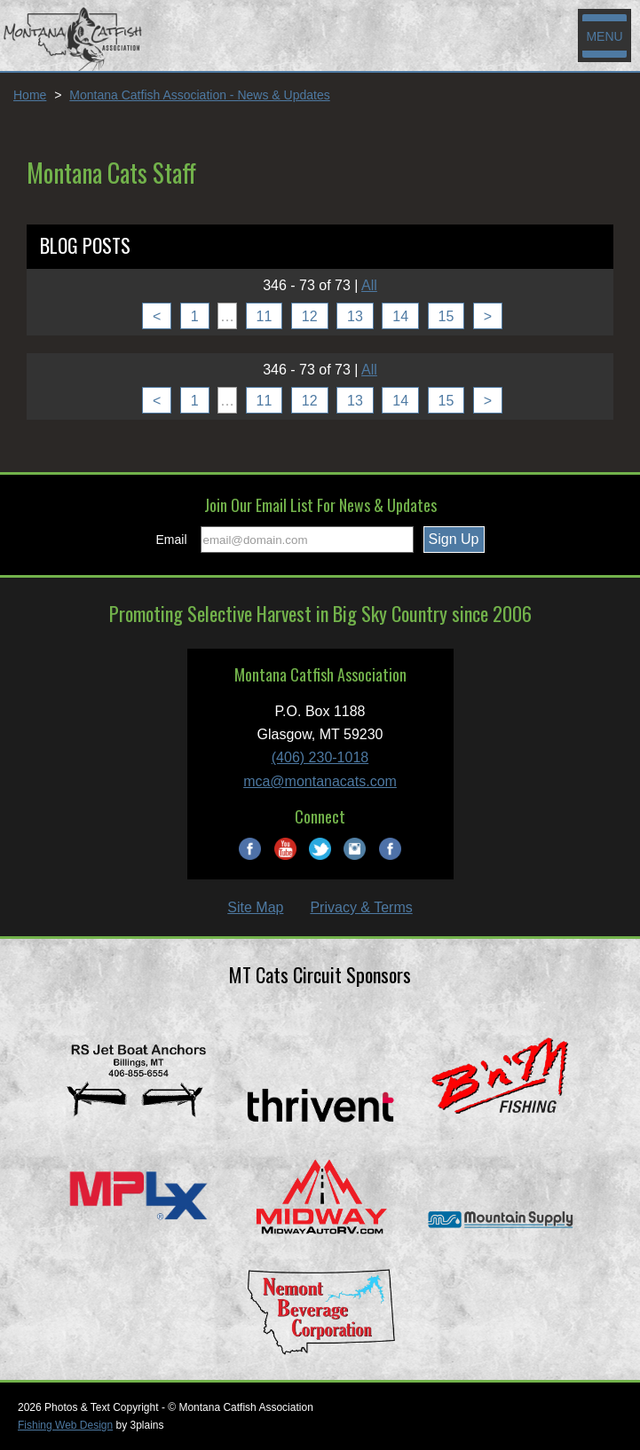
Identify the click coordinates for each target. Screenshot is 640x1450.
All (369, 285)
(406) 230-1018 (320, 757)
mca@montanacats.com (320, 781)
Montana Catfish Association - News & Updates (199, 95)
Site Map (255, 907)
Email (171, 539)
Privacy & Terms (361, 907)
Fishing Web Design (65, 1425)
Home (29, 95)
